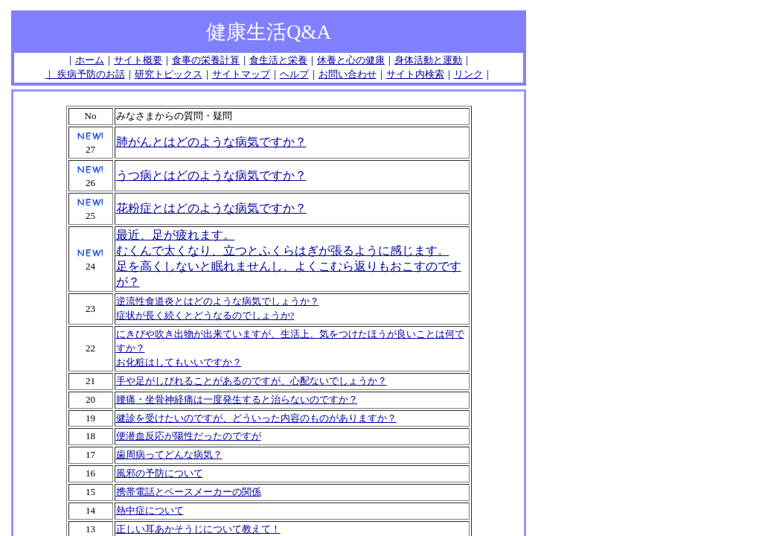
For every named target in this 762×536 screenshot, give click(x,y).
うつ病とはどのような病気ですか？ (211, 175)
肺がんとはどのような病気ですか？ (211, 141)
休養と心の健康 (351, 60)
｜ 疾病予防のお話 (84, 74)
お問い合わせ (347, 74)
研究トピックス (168, 74)
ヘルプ (294, 74)
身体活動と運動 (428, 60)
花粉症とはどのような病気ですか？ (211, 208)
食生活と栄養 (278, 60)
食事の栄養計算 (206, 60)
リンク (468, 74)
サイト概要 (138, 60)
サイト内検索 (415, 74)
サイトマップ (241, 74)
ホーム (89, 60)
